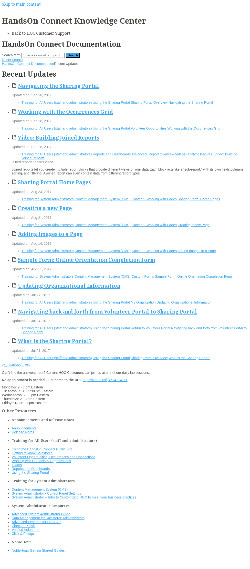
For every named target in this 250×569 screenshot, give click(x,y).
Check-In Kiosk (23, 526)
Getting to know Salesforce (32, 453)
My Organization (143, 302)
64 (11, 365)
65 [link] (15, 365)
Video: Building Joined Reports (58, 138)
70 (26, 365)
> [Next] (29, 365)
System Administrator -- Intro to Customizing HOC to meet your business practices (74, 497)
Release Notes (23, 432)
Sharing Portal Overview (149, 102)
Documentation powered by (26, 563)
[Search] (43, 55)
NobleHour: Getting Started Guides (38, 550)
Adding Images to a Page (50, 234)
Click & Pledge (23, 534)
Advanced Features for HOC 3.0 (36, 522)
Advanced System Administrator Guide (41, 514)
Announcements (24, 428)
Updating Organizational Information (69, 286)
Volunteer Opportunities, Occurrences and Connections (53, 457)
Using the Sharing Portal (111, 102)
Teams (17, 465)
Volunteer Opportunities (148, 128)
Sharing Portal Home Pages (54, 182)
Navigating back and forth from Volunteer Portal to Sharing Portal (107, 312)
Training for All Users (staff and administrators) (56, 102)
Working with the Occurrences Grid (65, 112)
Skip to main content (21, 4)
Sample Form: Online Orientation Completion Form (86, 260)
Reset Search (12, 60)
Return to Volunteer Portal (150, 328)
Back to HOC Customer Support (41, 33)
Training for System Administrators (47, 199)
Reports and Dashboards (112, 154)
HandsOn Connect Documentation (28, 64)
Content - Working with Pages (154, 199)
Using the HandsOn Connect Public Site (42, 449)
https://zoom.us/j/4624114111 (105, 380)
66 (19, 365)
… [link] (7, 365)
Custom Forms (143, 276)
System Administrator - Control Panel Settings (46, 493)
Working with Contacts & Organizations (41, 461)
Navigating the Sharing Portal (58, 86)
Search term (11, 55)
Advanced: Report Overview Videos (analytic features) (173, 154)
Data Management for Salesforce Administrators (48, 518)
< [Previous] (3, 365)
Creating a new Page (45, 208)
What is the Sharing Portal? (55, 341)
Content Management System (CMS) (102, 199)
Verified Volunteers (26, 530)
